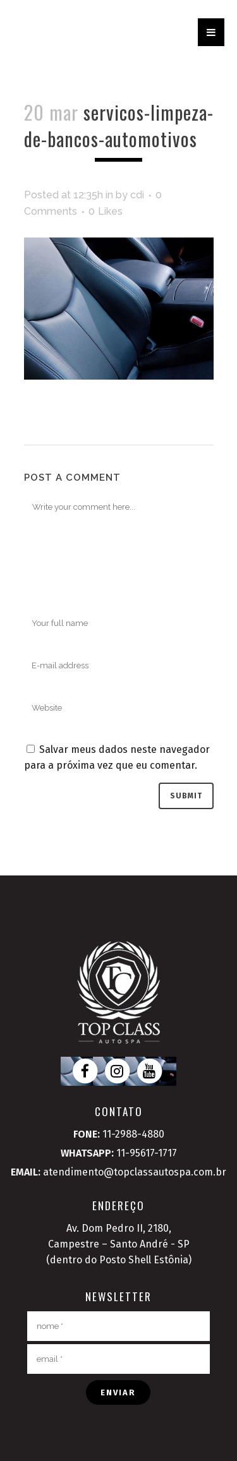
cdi (137, 195)
